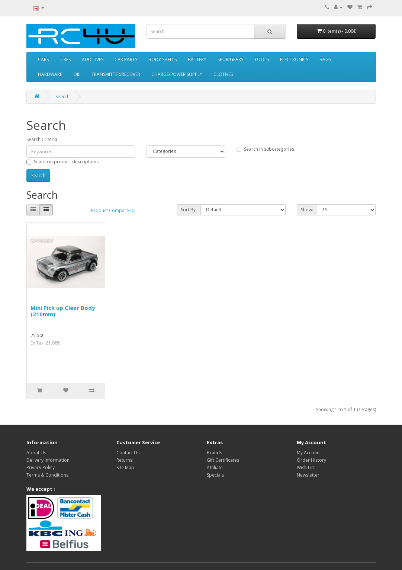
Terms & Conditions (47, 475)
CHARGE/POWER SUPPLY (176, 74)
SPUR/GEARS (230, 59)
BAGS (325, 59)
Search (62, 96)
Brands (214, 452)
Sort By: (189, 209)
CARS (43, 59)
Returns (124, 460)
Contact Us (127, 452)
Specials (215, 475)
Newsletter (308, 475)
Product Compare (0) (113, 210)
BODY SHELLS (162, 59)
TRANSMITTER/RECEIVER (115, 74)
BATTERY (197, 59)
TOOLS (261, 59)
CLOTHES (223, 74)
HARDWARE (50, 74)
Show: (307, 209)
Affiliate (215, 467)
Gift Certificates (223, 460)
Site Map (125, 467)
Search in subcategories (265, 149)
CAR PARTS (126, 59)
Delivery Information (48, 460)
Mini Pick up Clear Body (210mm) (62, 311)
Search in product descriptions (62, 161)
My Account (309, 452)
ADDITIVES (92, 59)
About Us (36, 452)
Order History (311, 460)
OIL (76, 74)
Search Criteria (41, 139)
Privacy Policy (40, 467)
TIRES (65, 59)
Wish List (306, 467)
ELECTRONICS (294, 59)
